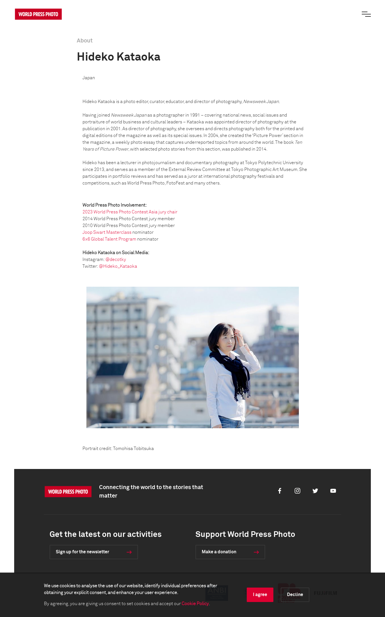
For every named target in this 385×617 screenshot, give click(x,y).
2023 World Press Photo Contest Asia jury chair (129, 212)
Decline (295, 594)
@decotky (115, 259)
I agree (260, 594)
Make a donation (219, 552)
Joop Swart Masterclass (106, 232)
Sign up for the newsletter (82, 552)
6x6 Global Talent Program (109, 239)
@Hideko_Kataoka (118, 266)
